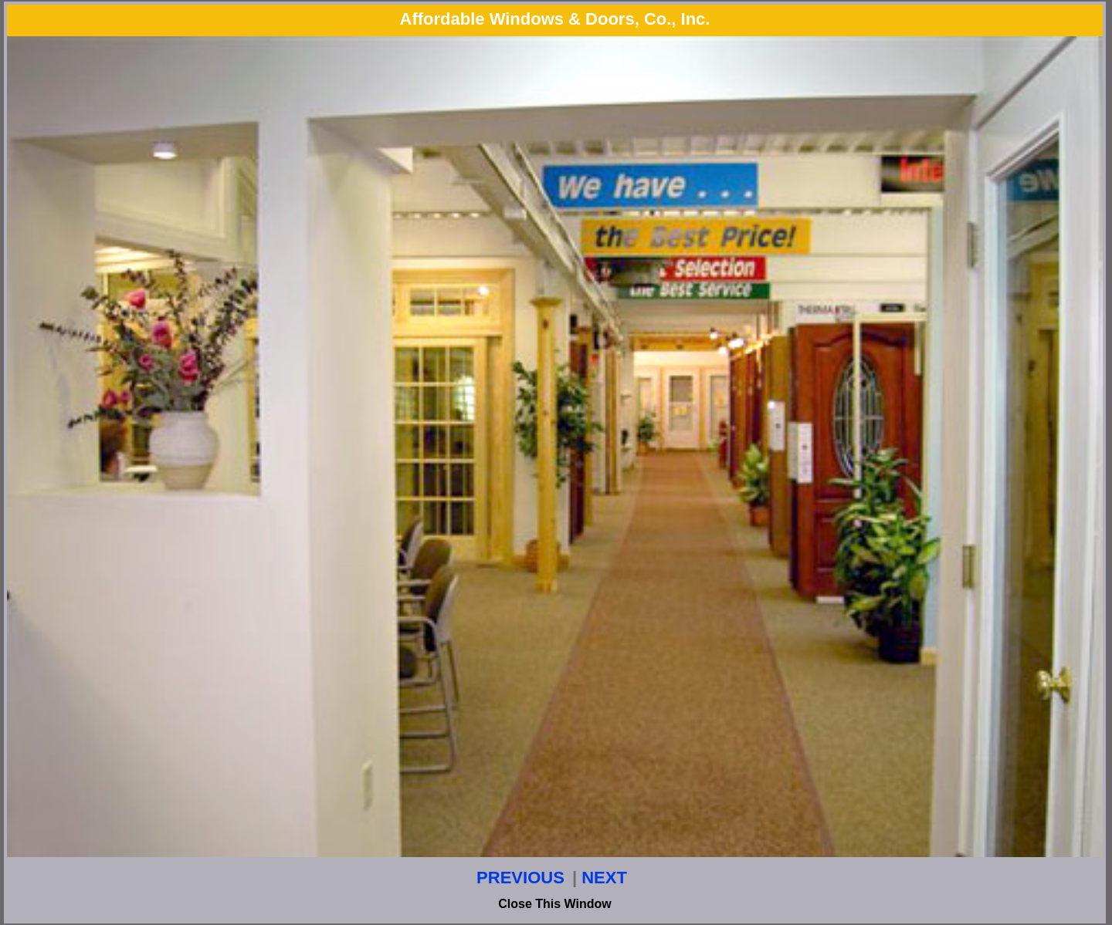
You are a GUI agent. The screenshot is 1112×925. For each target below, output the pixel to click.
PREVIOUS (520, 877)
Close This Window (555, 903)
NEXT (604, 877)
